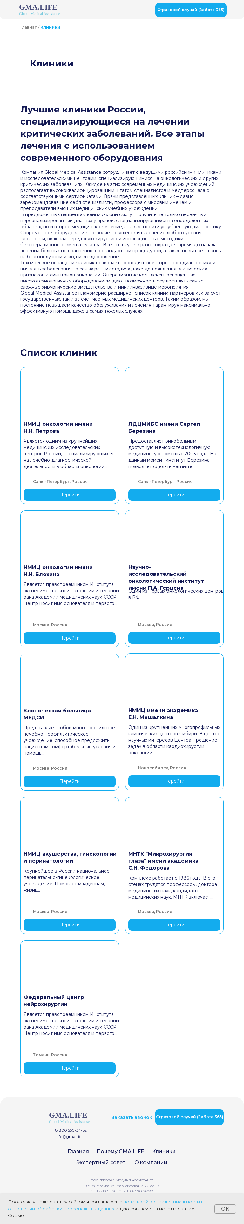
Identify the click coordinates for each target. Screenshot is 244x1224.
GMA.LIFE (38, 7)
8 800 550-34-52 (71, 1130)
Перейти (69, 495)
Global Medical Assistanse (39, 13)
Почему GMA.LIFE (120, 1151)
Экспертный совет (100, 1162)
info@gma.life (68, 1136)
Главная (28, 27)
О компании (150, 1162)
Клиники (164, 1151)
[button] (132, 1117)
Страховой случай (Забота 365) (191, 9)
